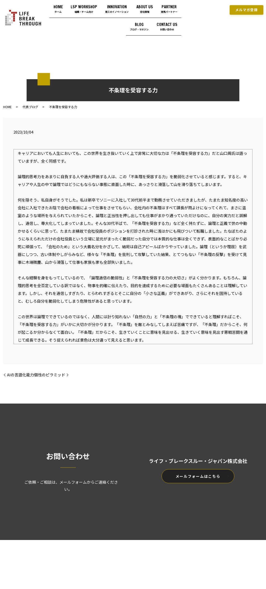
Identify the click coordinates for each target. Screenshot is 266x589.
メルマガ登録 (246, 8)
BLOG (135, 20)
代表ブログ (30, 107)
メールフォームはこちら (198, 476)
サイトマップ (161, 554)
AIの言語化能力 (20, 374)
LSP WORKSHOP (101, 6)
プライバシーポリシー (127, 554)
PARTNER (106, 20)
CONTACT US (165, 20)
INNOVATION (137, 6)
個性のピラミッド (49, 374)
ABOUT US (169, 6)
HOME (71, 6)
